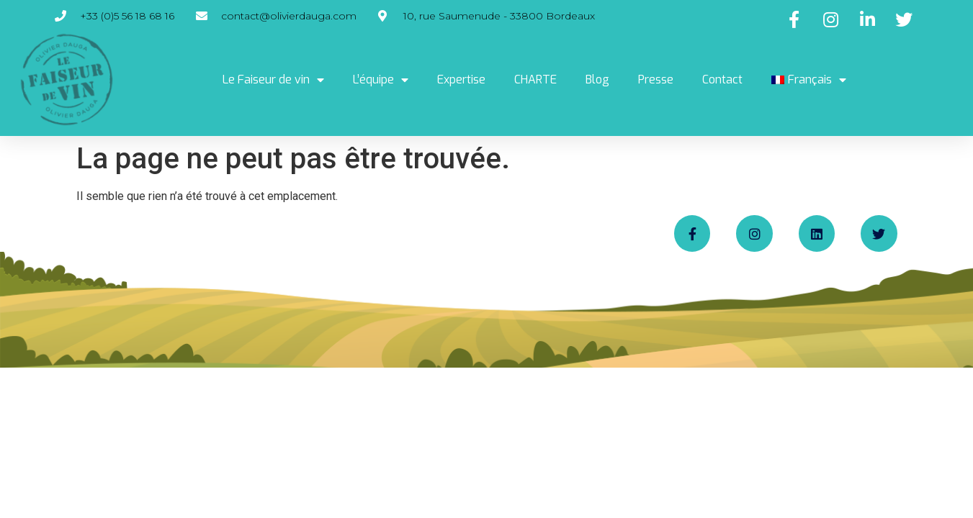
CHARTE (535, 79)
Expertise (461, 79)
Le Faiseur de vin (273, 80)
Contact (722, 79)
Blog (597, 79)
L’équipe (380, 80)
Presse (655, 79)
